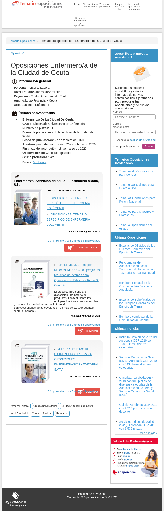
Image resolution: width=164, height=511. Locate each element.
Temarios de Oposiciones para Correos (136, 172)
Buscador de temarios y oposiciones (80, 22)
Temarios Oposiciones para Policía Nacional (137, 199)
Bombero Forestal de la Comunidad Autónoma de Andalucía (136, 286)
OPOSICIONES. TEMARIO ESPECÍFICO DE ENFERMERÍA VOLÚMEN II (68, 203)
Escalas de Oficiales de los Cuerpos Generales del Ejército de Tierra (137, 249)
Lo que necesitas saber (119, 6)
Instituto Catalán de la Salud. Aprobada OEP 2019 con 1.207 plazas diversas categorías (138, 342)
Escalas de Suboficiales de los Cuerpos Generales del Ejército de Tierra (137, 303)
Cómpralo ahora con (74, 240)
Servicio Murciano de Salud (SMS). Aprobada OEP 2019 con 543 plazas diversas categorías (138, 362)
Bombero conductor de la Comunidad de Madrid (135, 318)
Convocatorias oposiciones (90, 5)
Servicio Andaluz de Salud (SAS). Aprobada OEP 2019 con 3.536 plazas (137, 425)
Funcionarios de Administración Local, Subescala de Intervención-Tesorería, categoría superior (138, 267)
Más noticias (147, 432)
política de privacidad (143, 139)
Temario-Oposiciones (22, 41)
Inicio (77, 4)
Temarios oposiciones (104, 5)
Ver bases (39, 162)
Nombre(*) (119, 111)
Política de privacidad (92, 494)
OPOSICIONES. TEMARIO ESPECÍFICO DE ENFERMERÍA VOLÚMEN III (68, 219)
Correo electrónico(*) (121, 125)
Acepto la (136, 139)
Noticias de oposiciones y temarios (134, 6)
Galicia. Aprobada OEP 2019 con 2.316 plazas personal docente (138, 408)
